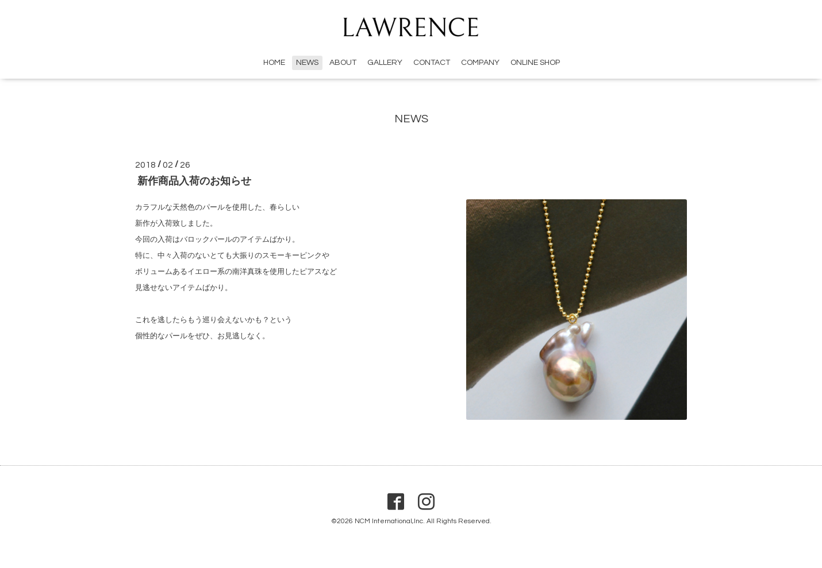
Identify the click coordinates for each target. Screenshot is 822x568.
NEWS (307, 63)
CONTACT (431, 63)
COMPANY (480, 63)
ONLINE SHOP (535, 63)
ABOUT (342, 63)
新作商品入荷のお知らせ (194, 181)
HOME (274, 63)
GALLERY (384, 63)
